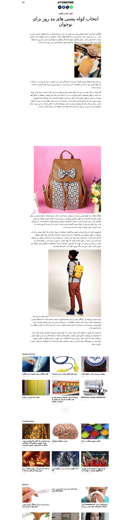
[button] (23, 2)
